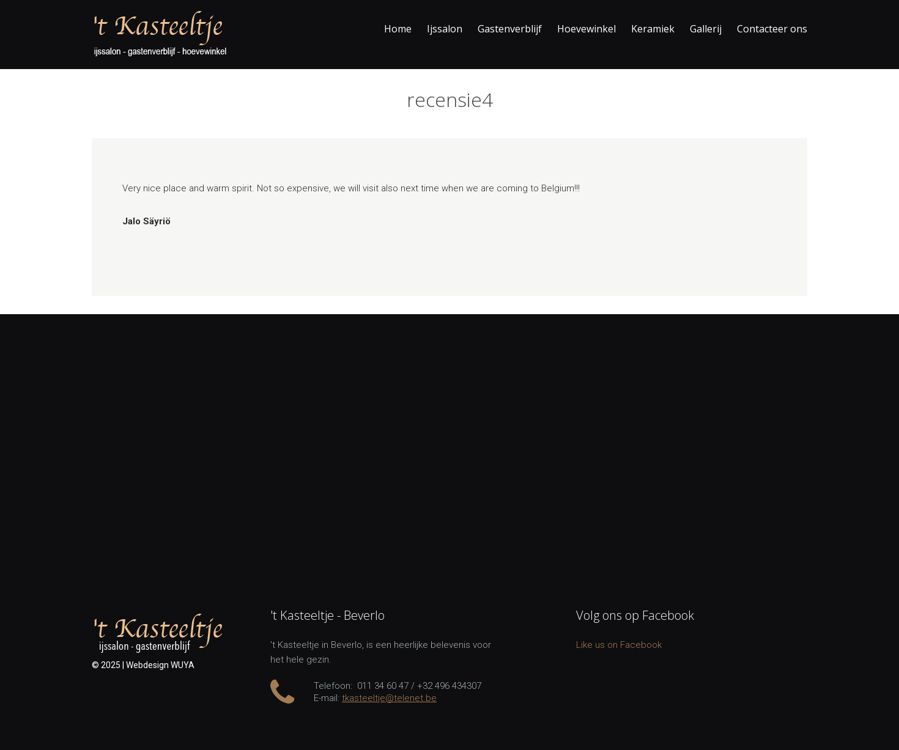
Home (398, 28)
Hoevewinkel (586, 28)
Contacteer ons (772, 28)
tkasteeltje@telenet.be (389, 698)
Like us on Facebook (619, 644)
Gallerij (706, 28)
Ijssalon (444, 28)
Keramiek (653, 28)
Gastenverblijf (510, 28)
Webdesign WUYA (160, 665)
